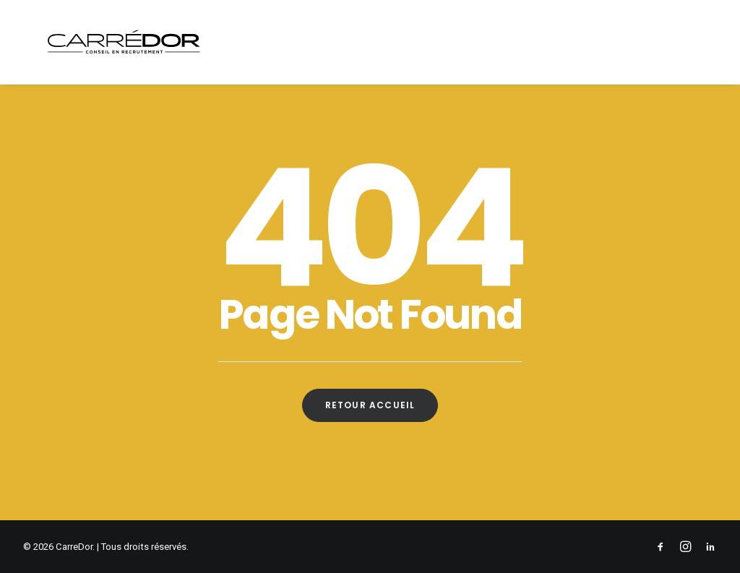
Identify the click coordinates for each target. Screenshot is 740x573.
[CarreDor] (115, 45)
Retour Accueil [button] (370, 405)
